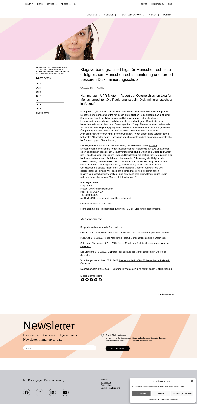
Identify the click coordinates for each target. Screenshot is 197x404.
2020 (38, 105)
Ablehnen (161, 393)
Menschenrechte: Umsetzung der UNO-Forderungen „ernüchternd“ (136, 235)
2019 (38, 109)
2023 (38, 92)
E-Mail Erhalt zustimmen (113, 335)
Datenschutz (164, 399)
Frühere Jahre (42, 113)
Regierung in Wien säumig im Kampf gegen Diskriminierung (141, 271)
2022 (38, 96)
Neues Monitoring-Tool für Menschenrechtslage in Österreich (135, 240)
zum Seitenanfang (164, 296)
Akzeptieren (141, 393)
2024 (38, 88)
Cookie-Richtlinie (153, 399)
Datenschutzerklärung (130, 338)
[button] (192, 381)
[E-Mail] (59, 347)
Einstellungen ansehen (182, 393)
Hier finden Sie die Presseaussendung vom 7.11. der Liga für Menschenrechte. (120, 211)
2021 (38, 101)
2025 (38, 84)
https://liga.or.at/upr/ (103, 206)
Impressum (174, 399)
